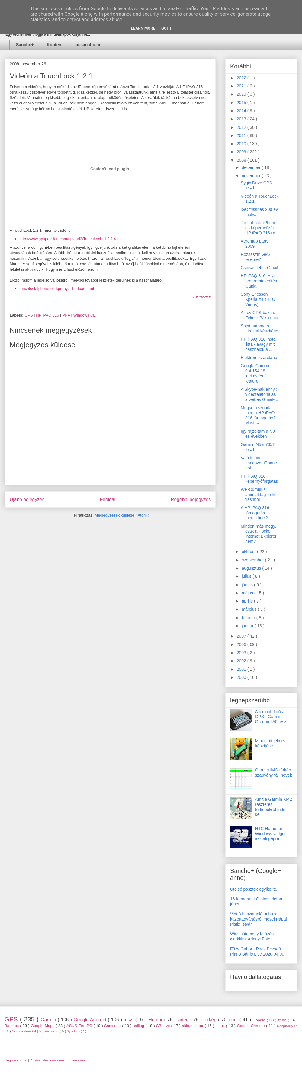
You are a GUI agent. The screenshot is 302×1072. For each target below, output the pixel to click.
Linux (220, 1025)
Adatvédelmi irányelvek (47, 1060)
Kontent (55, 44)
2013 (242, 118)
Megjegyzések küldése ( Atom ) (122, 515)
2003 (242, 652)
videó (183, 1019)
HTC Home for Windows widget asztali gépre (270, 833)
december (252, 167)
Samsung (113, 1025)
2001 (242, 669)
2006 (242, 644)
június (248, 584)
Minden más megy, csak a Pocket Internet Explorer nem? (259, 534)
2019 (242, 94)
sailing (139, 1025)
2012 (242, 127)
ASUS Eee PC (79, 1025)
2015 (242, 102)
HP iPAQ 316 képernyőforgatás (259, 479)
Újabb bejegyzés (27, 499)
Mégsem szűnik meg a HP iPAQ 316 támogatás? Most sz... (258, 415)
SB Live (163, 1025)
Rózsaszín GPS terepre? (256, 257)
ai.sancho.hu (89, 44)
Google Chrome (251, 1025)
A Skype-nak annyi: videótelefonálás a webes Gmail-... (259, 394)
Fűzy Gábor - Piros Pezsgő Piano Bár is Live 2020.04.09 (257, 951)
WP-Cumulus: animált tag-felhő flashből (259, 494)
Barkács (12, 1025)
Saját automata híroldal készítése (259, 328)
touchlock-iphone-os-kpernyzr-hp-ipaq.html (57, 288)
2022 (242, 77)
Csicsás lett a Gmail (259, 267)
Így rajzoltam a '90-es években (258, 434)
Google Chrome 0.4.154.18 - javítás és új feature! (256, 373)
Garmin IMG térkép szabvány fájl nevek (273, 773)
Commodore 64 (24, 1031)
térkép (210, 1019)
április (248, 601)
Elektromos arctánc (259, 357)
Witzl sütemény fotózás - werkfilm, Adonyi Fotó (253, 936)
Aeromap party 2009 (254, 244)
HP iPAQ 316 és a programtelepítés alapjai (259, 280)
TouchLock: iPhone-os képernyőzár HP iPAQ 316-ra (259, 227)
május (248, 592)
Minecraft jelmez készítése (270, 743)
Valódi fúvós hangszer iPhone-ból (259, 462)
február (249, 617)
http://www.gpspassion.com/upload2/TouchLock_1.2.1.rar (69, 239)
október (249, 551)
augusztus (252, 568)
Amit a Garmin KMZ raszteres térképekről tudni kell (273, 807)
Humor (156, 1019)
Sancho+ (25, 44)
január (248, 625)
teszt (129, 1019)
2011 (242, 135)
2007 (242, 636)
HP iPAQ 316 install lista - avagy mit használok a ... (259, 344)
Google (259, 1020)
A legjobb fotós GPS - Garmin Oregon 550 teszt (271, 716)
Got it (167, 28)
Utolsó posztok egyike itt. (253, 889)
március (250, 609)
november (252, 175)
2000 (242, 677)
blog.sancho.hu (16, 1060)
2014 (242, 110)
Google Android (90, 1019)
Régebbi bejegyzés (191, 499)
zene (283, 1020)
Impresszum (77, 1060)
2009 (242, 151)
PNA (66, 315)
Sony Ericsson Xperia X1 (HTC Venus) (258, 299)
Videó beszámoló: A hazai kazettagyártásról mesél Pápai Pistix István (258, 919)
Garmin (49, 1019)
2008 (242, 160)
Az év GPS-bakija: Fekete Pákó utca (259, 315)
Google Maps (43, 1025)
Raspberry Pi (287, 1026)
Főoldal (107, 499)
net (235, 1019)
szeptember (253, 560)
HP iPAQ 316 (48, 315)
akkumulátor (193, 1025)
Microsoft (52, 1031)
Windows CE (84, 315)
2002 (242, 660)
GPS (29, 315)
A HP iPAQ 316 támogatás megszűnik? (255, 512)
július (247, 576)
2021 (242, 86)
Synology (74, 1031)
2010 (242, 143)
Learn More (143, 28)
